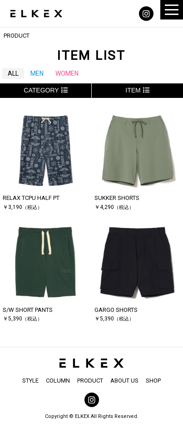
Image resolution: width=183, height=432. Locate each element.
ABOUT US (124, 380)
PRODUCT (90, 380)
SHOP (153, 380)
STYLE (30, 380)
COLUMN (58, 380)
